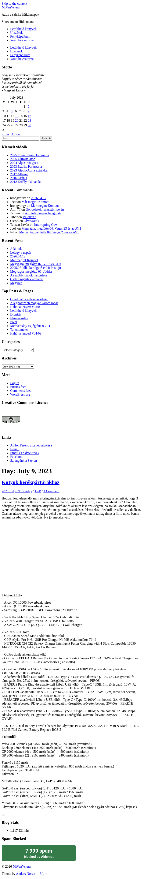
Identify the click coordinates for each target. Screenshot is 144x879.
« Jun (5, 134)
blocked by (38, 853)
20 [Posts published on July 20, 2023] (16, 120)
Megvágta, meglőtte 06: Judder (31, 271)
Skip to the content (14, 3)
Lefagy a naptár (20, 252)
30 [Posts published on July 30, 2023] (29, 125)
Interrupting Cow (46, 224)
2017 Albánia (19, 174)
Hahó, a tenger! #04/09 (26, 333)
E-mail (14, 449)
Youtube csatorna (22, 40)
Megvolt (16, 283)
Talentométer (19, 329)
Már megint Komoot (36, 202)
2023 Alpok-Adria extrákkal (29, 170)
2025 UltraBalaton (22, 159)
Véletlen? (29, 217)
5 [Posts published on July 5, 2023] (11, 111)
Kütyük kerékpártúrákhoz (31, 482)
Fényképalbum (20, 36)
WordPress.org (20, 394)
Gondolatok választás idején (45, 209)
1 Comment (51, 491)
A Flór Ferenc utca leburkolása (31, 445)
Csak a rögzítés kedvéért (26, 279)
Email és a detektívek (24, 453)
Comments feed (21, 390)
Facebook (16, 457)
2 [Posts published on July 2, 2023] (28, 106)
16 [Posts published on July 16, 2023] (29, 116)
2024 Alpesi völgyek (24, 163)
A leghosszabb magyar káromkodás (34, 303)
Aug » (15, 134)
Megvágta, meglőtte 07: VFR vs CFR (35, 264)
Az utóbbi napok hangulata (43, 213)
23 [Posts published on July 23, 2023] (29, 120)
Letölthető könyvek (23, 29)
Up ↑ (43, 873)
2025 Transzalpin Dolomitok (29, 155)
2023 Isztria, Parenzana (26, 166)
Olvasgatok (31, 221)
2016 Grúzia (18, 178)
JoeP (38, 491)
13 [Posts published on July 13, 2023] (16, 116)
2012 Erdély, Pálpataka (26, 182)
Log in (14, 383)
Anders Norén (25, 873)
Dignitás (16, 314)
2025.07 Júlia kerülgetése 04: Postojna (36, 267)
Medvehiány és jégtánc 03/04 (30, 326)
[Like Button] (3, 815)
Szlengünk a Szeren (23, 460)
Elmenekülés (19, 318)
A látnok (16, 248)
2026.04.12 (38, 198)
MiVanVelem (10, 7)
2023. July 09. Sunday (17, 491)
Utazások (16, 32)
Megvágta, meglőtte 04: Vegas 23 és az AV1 (51, 228)
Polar (13, 322)
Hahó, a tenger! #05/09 (26, 307)
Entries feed (18, 387)
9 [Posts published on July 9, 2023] (28, 111)
